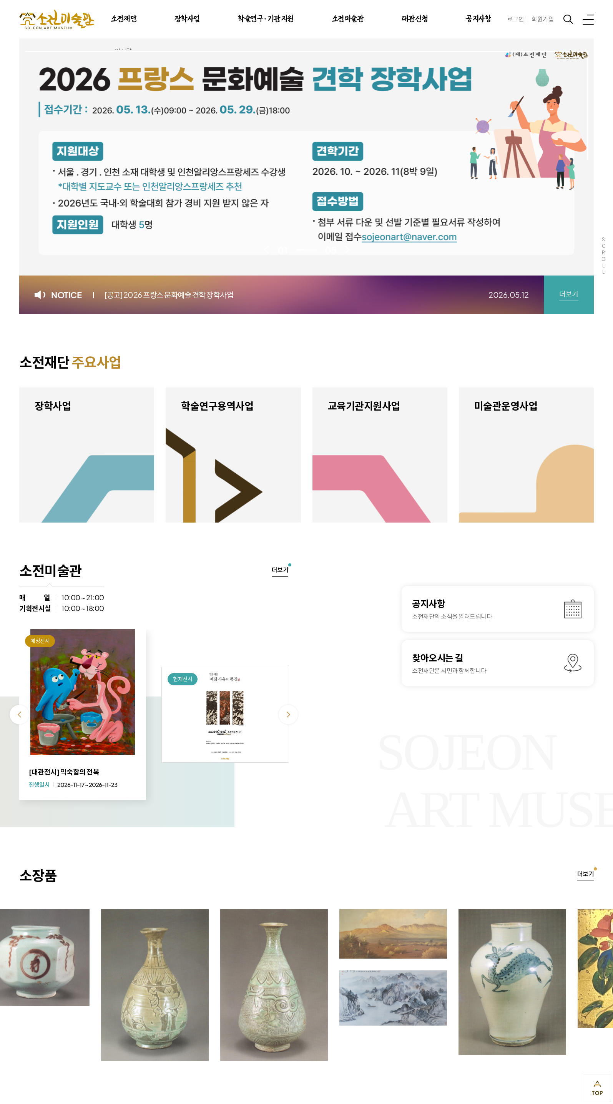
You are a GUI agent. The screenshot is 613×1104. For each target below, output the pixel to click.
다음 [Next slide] (347, 250)
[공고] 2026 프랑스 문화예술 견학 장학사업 (169, 294)
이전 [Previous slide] (266, 250)
